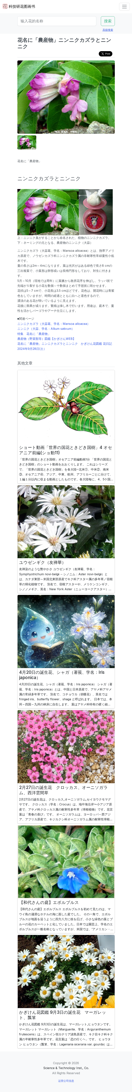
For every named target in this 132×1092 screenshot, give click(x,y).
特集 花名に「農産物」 (34, 334)
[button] (26, 142)
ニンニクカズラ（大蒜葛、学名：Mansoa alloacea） (53, 324)
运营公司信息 (66, 1080)
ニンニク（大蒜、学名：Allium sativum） (45, 329)
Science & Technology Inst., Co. (66, 1068)
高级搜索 (108, 29)
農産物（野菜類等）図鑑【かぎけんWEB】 (46, 339)
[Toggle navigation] (124, 6)
